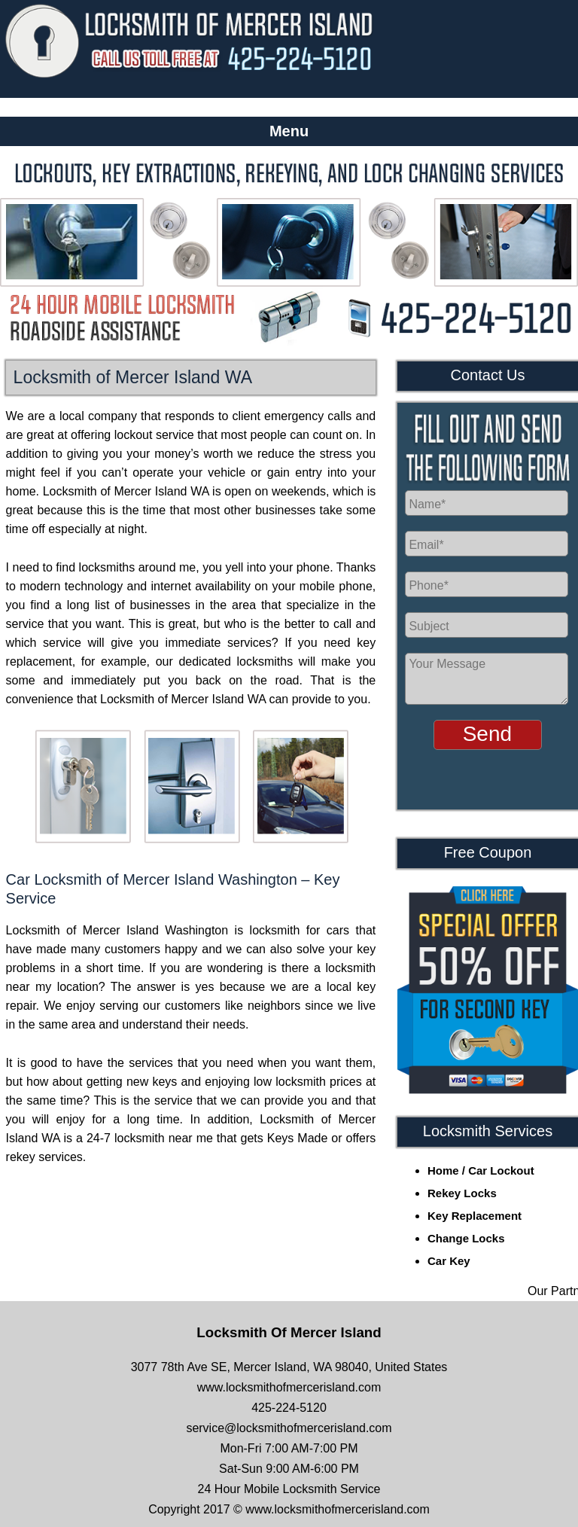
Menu (289, 131)
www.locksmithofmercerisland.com (289, 1387)
